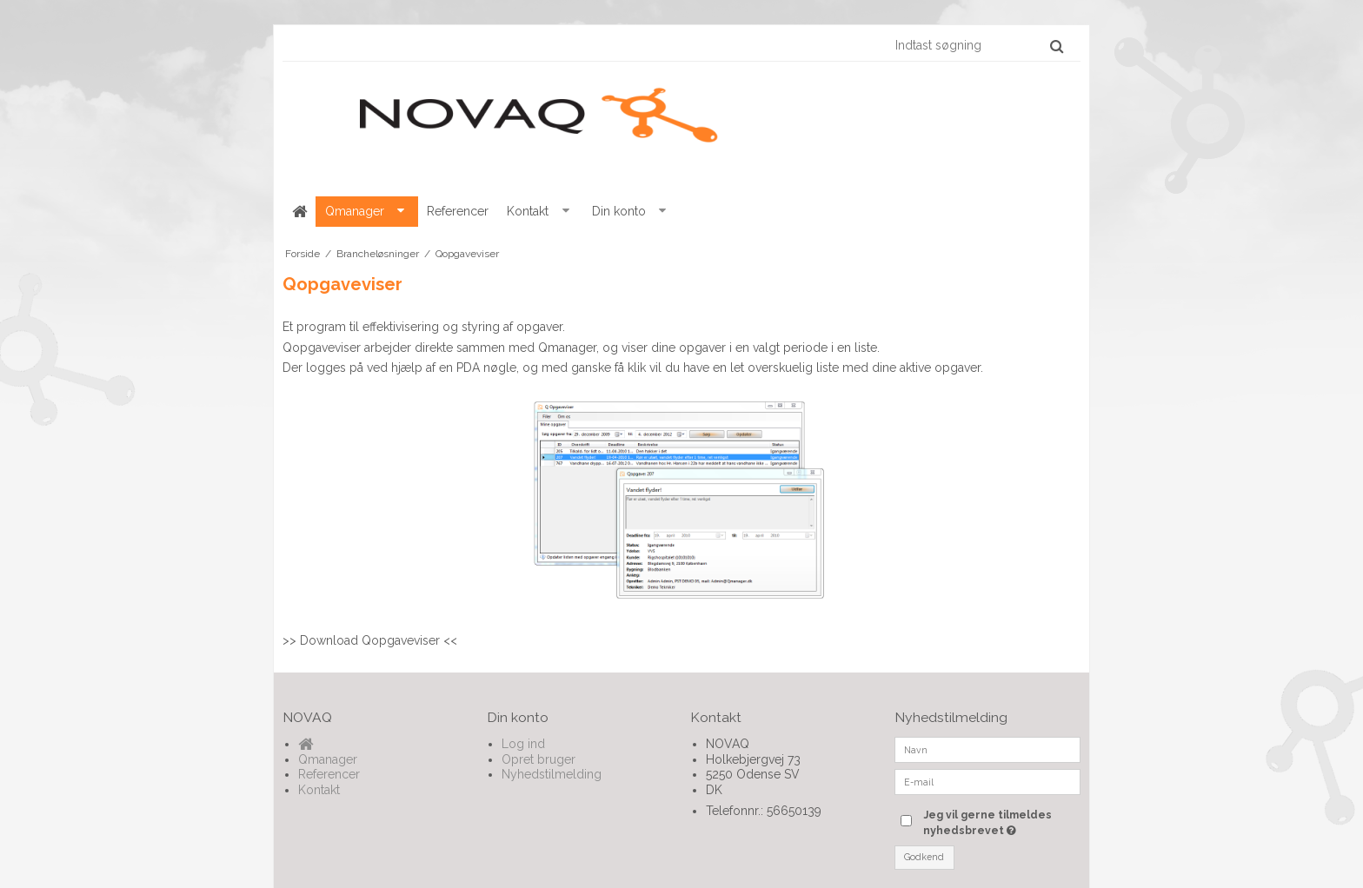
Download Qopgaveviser (370, 640)
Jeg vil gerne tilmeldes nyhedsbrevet (1000, 822)
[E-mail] (987, 781)
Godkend (924, 857)
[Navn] (987, 749)
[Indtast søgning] (978, 45)
